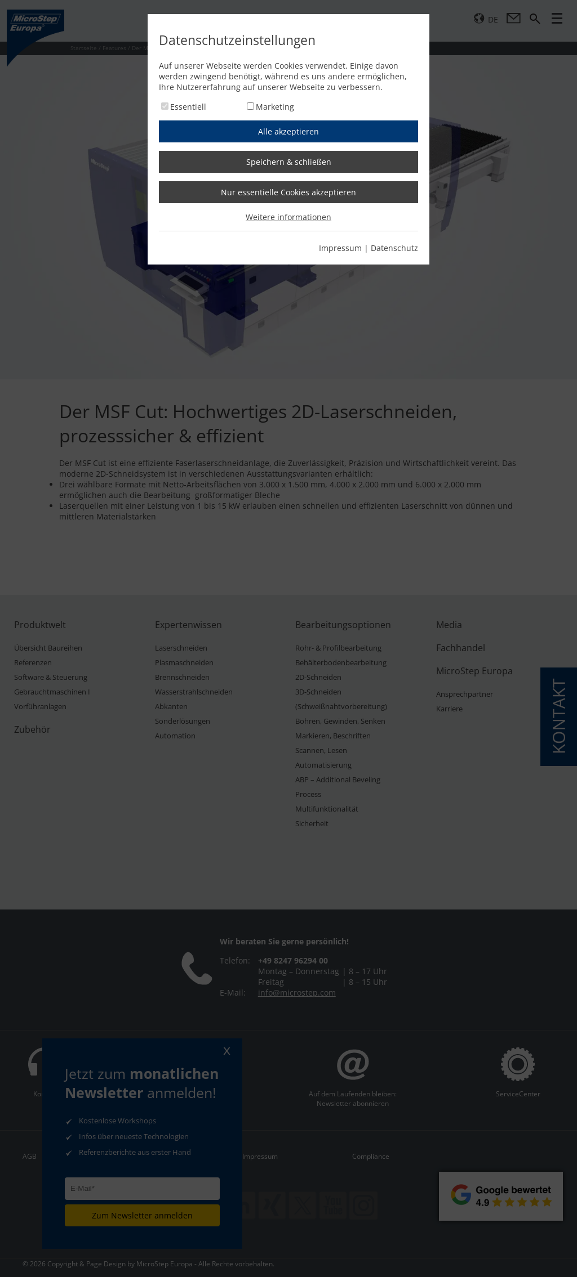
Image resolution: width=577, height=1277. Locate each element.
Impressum (340, 248)
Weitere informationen (288, 217)
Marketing (275, 106)
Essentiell (188, 106)
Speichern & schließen (288, 161)
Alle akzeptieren (288, 131)
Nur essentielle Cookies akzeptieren (288, 192)
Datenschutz (394, 248)
